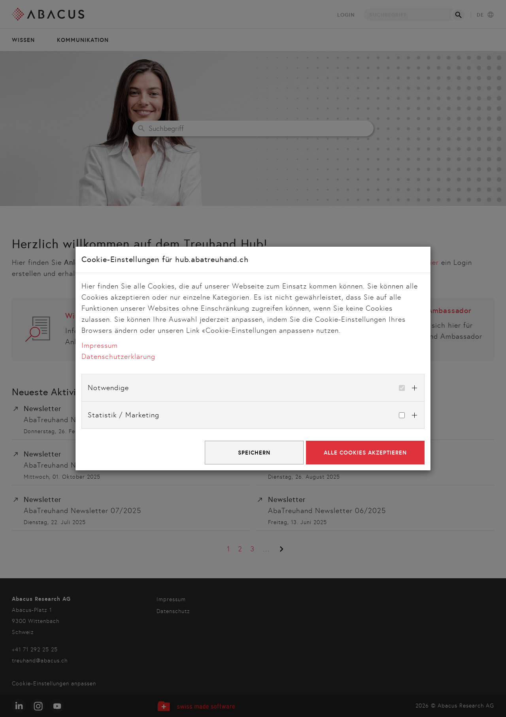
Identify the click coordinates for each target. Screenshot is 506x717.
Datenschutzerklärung (118, 356)
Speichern (254, 452)
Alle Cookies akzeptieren (365, 452)
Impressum (99, 345)
